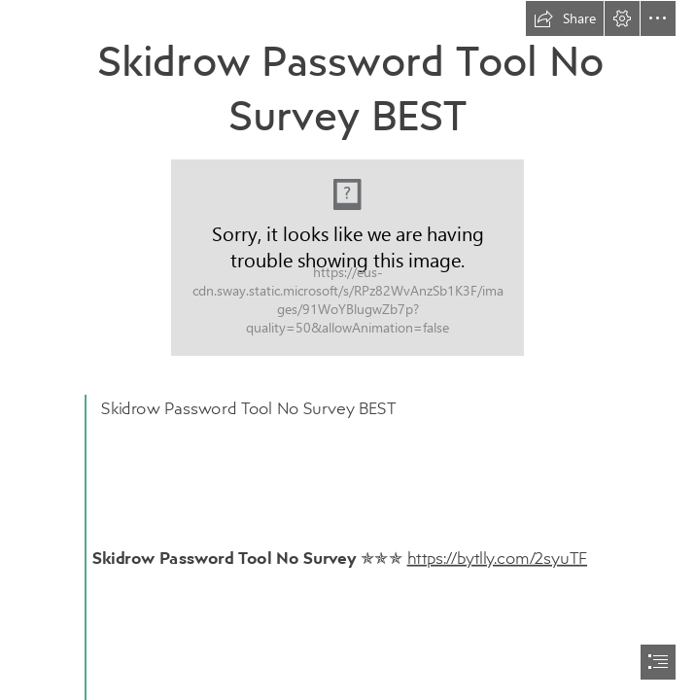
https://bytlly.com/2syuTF (497, 557)
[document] (347, 350)
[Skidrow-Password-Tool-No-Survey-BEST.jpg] (347, 257)
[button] (565, 18)
